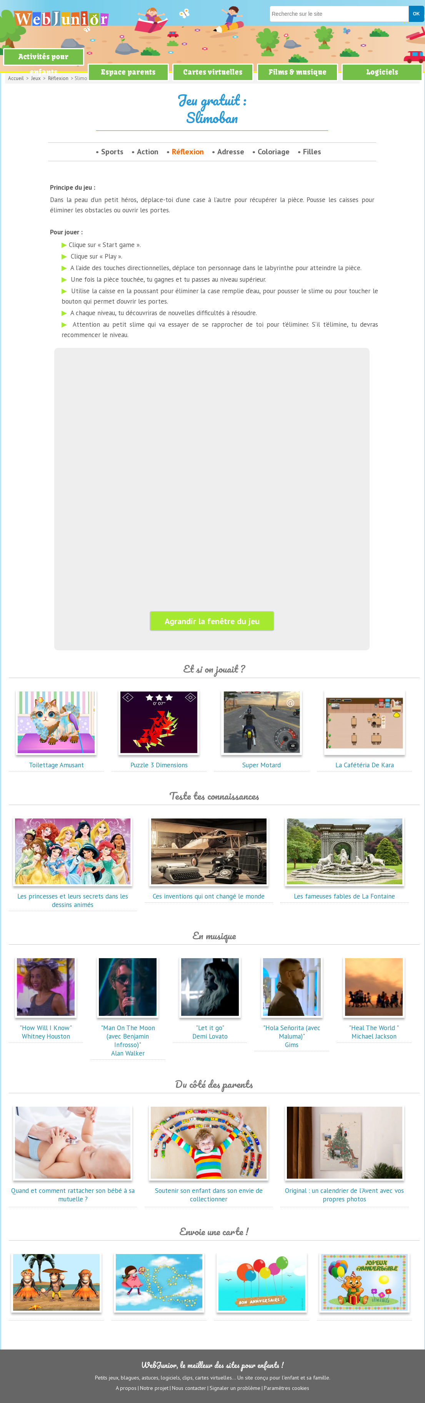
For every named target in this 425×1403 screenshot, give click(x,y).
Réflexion (188, 152)
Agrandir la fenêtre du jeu (212, 621)
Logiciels (382, 72)
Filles (312, 152)
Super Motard (261, 760)
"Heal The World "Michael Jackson (374, 1028)
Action (147, 152)
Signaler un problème (235, 1388)
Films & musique (297, 72)
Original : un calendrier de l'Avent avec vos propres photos (344, 1190)
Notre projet (154, 1388)
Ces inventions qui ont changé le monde (208, 892)
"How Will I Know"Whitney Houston (46, 1028)
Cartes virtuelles (212, 72)
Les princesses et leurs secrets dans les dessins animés (72, 896)
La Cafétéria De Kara (364, 760)
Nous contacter (189, 1388)
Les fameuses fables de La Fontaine (344, 892)
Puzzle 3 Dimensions (158, 760)
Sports (112, 152)
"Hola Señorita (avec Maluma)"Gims (292, 1032)
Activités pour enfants (43, 64)
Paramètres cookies (286, 1388)
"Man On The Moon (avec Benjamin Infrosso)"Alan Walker (127, 1036)
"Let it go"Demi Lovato (210, 1028)
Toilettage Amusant (56, 760)
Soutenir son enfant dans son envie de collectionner (208, 1190)
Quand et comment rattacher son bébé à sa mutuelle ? (73, 1190)
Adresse (230, 152)
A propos (126, 1388)
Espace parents (128, 72)
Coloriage (274, 152)
